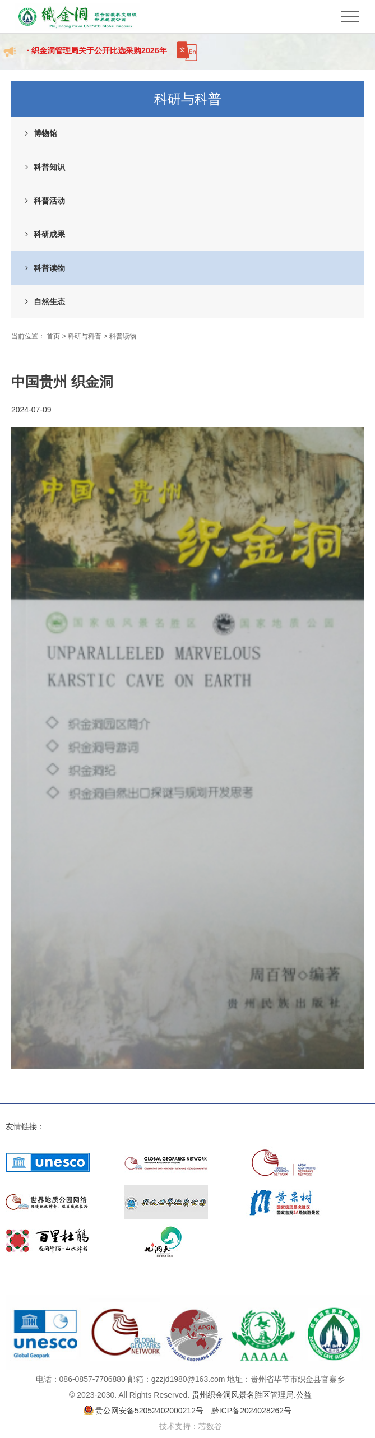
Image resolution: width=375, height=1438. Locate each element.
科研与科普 (84, 336)
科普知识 (49, 167)
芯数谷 (210, 1426)
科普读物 (49, 267)
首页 (53, 336)
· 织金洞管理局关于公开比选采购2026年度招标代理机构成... (96, 56)
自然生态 (49, 301)
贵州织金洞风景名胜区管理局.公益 (252, 1394)
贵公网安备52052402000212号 (149, 1410)
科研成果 (49, 234)
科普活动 (49, 200)
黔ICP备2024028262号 (251, 1410)
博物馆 (45, 133)
